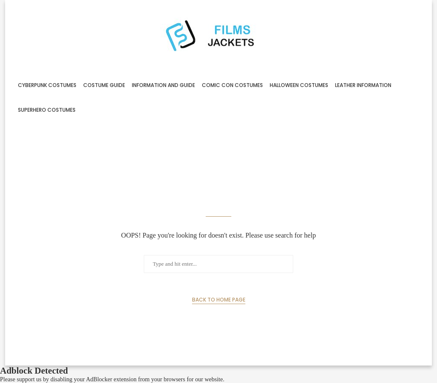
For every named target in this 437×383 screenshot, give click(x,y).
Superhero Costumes (47, 109)
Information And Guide (163, 85)
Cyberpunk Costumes (47, 85)
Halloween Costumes (299, 85)
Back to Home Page (218, 299)
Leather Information (363, 85)
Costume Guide (104, 85)
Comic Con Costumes (232, 85)
